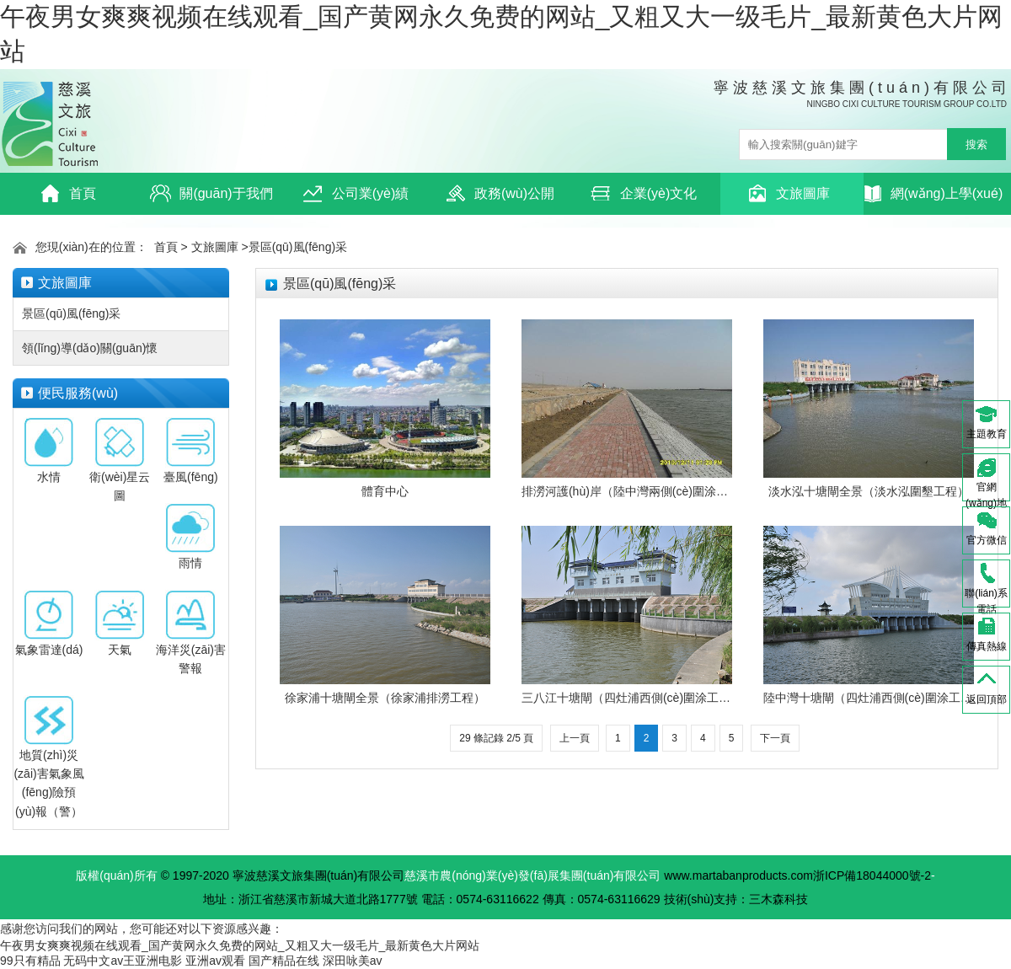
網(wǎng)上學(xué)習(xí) (933, 199)
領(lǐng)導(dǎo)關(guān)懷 (90, 348)
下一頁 (775, 738)
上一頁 (574, 738)
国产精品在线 (284, 960)
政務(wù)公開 (499, 193)
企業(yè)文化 (644, 193)
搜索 (976, 144)
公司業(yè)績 (355, 193)
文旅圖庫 (788, 193)
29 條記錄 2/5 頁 (496, 738)
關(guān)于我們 (211, 193)
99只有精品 (30, 960)
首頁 (68, 193)
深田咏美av (352, 960)
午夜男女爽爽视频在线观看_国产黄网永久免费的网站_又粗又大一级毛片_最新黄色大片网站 (239, 945)
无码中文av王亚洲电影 (122, 960)
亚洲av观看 (215, 960)
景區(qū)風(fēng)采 (298, 247)
